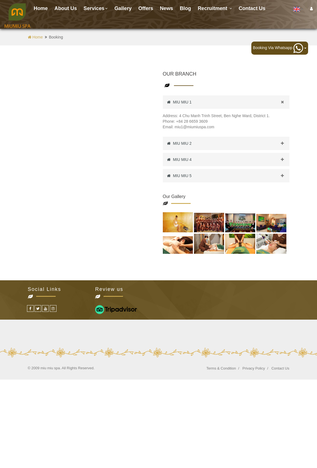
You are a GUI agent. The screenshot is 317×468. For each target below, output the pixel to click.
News (166, 8)
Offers (145, 8)
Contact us (252, 8)
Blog (185, 8)
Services (95, 8)
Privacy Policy (253, 368)
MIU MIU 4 (228, 159)
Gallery (123, 8)
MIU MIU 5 (228, 175)
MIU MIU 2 (228, 143)
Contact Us (280, 368)
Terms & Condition (221, 368)
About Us (66, 8)
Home (41, 8)
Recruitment (215, 8)
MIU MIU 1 (228, 102)
